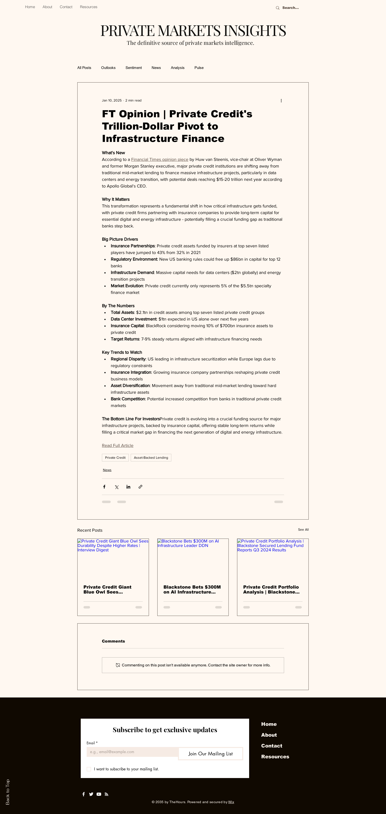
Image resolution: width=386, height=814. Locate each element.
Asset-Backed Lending (151, 457)
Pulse (199, 68)
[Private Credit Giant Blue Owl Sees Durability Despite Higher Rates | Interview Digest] (113, 559)
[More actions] (281, 100)
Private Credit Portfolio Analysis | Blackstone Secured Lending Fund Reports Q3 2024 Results (271, 589)
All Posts (84, 68)
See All (303, 529)
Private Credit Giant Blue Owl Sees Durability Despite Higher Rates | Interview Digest (113, 589)
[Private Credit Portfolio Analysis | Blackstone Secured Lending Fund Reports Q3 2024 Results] (272, 559)
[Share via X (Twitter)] (116, 486)
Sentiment (134, 68)
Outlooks (108, 68)
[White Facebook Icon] (83, 794)
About (269, 735)
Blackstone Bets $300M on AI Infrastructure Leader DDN (192, 589)
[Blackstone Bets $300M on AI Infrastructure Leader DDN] (193, 559)
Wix (231, 802)
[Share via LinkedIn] (128, 486)
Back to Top (7, 792)
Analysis (178, 68)
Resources (275, 756)
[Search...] (302, 7)
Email (92, 743)
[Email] (131, 751)
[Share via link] (140, 486)
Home (269, 724)
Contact (271, 745)
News (156, 68)
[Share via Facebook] (104, 486)
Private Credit (115, 457)
